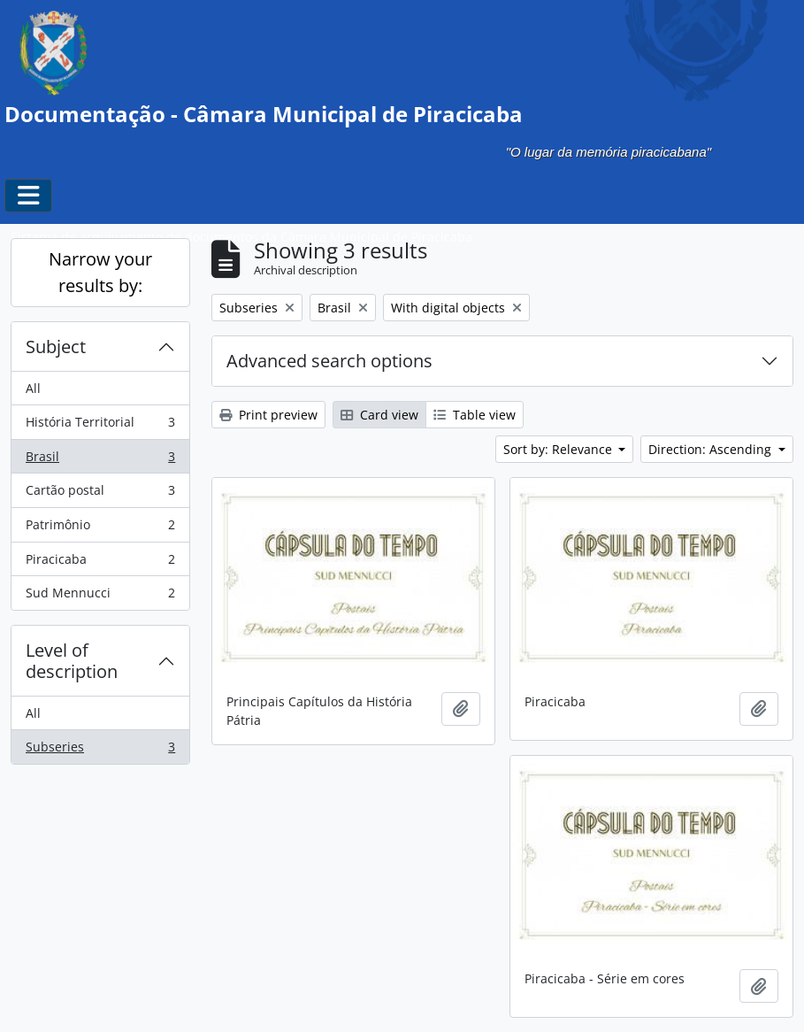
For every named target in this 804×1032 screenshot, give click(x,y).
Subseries (100, 750)
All (33, 388)
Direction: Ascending (711, 449)
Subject (56, 346)
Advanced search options (329, 361)
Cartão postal (100, 494)
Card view (379, 414)
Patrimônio (100, 528)
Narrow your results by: (100, 272)
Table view (474, 414)
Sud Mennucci (100, 596)
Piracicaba (100, 563)
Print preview (268, 414)
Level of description (72, 660)
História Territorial (100, 425)
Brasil (100, 460)
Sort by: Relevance (559, 449)
